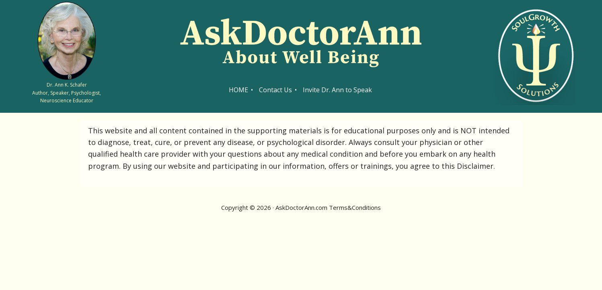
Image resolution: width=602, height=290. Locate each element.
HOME (238, 89)
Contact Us (275, 89)
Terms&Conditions (355, 207)
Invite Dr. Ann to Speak (337, 89)
